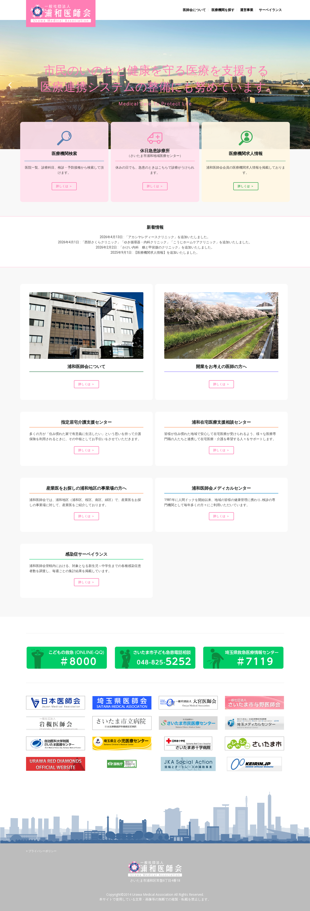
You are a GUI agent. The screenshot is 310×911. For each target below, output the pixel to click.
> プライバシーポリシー (41, 851)
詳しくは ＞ (64, 186)
